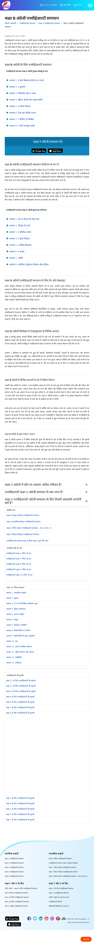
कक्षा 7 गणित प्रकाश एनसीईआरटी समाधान (62, 867)
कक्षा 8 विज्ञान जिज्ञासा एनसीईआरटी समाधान (22, 534)
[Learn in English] (48, 5)
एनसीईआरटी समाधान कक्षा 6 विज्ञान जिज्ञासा (63, 863)
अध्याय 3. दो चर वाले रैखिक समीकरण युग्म (22, 603)
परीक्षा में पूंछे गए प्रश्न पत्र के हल (59, 897)
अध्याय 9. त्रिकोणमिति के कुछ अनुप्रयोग (20, 635)
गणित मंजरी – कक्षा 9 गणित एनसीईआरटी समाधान (21, 888)
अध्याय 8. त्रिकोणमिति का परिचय (18, 630)
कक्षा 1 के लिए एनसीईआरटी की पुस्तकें (20, 819)
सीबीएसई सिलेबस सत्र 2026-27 (59, 906)
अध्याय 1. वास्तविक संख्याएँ (16, 592)
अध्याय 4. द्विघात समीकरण (16, 608)
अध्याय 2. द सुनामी (17, 86)
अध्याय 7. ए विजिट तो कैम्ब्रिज (21, 119)
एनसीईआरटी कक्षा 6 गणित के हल (18, 553)
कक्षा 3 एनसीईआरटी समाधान (14, 867)
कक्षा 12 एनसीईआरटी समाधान (59, 893)
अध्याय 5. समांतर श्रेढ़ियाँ (15, 614)
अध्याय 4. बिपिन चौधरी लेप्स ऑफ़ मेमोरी (25, 99)
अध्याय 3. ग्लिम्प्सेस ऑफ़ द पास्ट (22, 93)
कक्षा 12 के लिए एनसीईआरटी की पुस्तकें (21, 680)
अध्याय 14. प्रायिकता (13, 662)
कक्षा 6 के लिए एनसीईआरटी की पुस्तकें (20, 712)
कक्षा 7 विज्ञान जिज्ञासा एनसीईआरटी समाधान (63, 871)
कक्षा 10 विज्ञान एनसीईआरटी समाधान (17, 901)
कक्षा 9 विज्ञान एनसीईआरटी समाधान (16, 893)
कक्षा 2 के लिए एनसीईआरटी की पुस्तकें (20, 814)
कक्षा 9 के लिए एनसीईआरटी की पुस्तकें (20, 696)
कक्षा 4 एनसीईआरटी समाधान (14, 871)
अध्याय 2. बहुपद (12, 598)
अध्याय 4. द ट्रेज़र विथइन (19, 238)
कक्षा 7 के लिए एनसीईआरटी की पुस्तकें (20, 707)
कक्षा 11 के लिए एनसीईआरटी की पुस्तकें (21, 685)
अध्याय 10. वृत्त (12, 641)
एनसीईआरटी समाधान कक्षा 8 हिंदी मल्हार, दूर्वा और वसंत (27, 540)
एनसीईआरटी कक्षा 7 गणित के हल (18, 558)
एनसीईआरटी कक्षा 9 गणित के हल (18, 569)
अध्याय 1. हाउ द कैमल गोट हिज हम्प (24, 219)
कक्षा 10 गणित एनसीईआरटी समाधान (17, 897)
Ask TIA (86, 939)
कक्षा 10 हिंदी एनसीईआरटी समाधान (16, 906)
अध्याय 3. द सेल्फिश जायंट (20, 232)
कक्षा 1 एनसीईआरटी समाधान (14, 858)
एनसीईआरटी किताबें (55, 901)
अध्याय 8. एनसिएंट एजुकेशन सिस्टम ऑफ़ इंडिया (29, 264)
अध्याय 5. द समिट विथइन (20, 106)
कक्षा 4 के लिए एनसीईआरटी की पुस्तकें (20, 803)
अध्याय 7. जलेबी (16, 258)
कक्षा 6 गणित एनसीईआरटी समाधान (60, 858)
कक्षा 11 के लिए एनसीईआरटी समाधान (61, 888)
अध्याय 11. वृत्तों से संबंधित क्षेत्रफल (19, 646)
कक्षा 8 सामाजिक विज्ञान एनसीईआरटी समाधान (23, 521)
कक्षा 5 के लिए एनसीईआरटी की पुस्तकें (20, 798)
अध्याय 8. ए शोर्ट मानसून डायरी (22, 125)
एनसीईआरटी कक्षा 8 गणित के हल (18, 564)
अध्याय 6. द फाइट (16, 251)
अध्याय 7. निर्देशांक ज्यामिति (16, 625)
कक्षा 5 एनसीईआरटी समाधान (14, 876)
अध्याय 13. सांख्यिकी (14, 657)
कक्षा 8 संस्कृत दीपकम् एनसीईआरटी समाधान (22, 515)
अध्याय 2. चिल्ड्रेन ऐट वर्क (19, 225)
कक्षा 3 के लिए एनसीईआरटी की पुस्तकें (20, 808)
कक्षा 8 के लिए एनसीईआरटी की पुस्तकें (20, 702)
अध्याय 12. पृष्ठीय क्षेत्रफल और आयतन (20, 651)
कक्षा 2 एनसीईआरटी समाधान (14, 863)
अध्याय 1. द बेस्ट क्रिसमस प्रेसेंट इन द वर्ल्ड (26, 80)
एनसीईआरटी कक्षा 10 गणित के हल (19, 574)
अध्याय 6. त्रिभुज (12, 619)
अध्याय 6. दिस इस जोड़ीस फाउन (22, 112)
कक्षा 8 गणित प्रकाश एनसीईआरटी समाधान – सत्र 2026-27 (28, 527)
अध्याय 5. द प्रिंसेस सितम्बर (20, 245)
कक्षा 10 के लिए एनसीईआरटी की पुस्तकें (21, 691)
